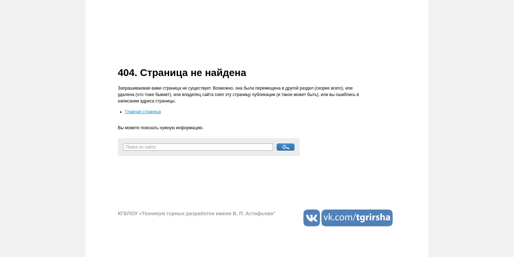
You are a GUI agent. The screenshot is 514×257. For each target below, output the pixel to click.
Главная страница (143, 111)
